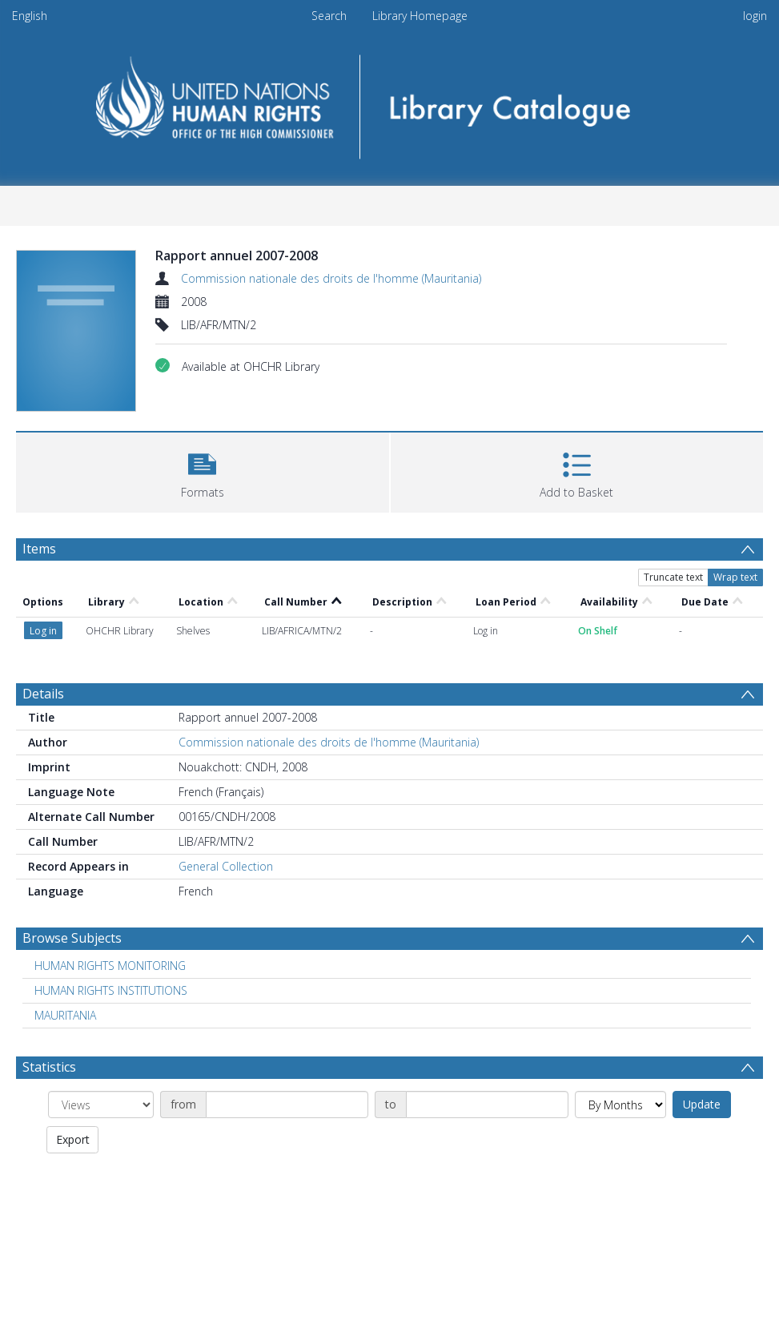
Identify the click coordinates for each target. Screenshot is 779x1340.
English (29, 15)
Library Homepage (420, 15)
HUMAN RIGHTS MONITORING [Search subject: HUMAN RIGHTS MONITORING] (110, 965)
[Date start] (287, 1104)
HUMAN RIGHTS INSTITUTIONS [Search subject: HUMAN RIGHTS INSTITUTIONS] (110, 990)
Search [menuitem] (329, 15)
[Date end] (487, 1104)
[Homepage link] (389, 101)
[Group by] (101, 1104)
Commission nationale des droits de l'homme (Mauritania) (331, 278)
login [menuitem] (755, 15)
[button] (202, 471)
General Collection (226, 866)
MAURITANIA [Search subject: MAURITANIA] (65, 1015)
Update (702, 1104)
